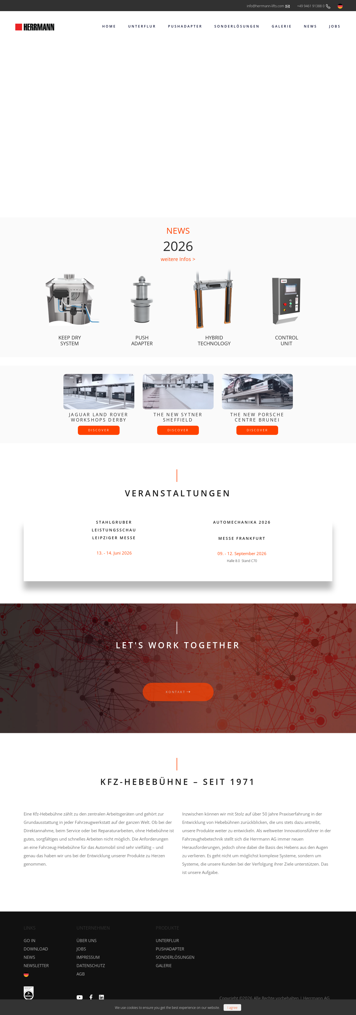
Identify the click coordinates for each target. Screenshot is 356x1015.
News (29, 957)
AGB (80, 974)
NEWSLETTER (36, 965)
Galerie (164, 965)
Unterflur (167, 940)
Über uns (86, 940)
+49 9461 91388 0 (314, 6)
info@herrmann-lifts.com (268, 6)
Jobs (81, 949)
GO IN (29, 940)
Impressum (88, 957)
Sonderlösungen (175, 957)
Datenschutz (90, 965)
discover (99, 430)
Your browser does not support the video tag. (178, 122)
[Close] (232, 1007)
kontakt (178, 692)
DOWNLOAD (36, 949)
